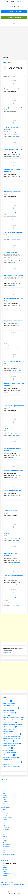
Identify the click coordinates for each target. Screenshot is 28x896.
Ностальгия (5, 811)
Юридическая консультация (11, 767)
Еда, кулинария (8, 710)
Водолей (5, 801)
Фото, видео (7, 760)
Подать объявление (14, 17)
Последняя (16, 612)
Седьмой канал (6, 844)
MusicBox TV (6, 827)
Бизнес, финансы (9, 703)
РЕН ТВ (4, 810)
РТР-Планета (6, 829)
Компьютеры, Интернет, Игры (12, 724)
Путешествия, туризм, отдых (11, 738)
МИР (4, 823)
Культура (5, 840)
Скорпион (5, 795)
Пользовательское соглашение (9, 886)
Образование (8, 731)
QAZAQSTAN (6, 846)
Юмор (6, 764)
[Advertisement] (14, 41)
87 (15, 610)
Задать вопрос (7, 652)
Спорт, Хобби (8, 748)
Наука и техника (8, 729)
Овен (4, 782)
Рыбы (4, 803)
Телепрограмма (5, 807)
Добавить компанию (14, 12)
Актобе (4, 865)
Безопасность (23, 886)
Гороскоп (4, 779)
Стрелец (5, 797)
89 (21, 610)
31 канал (5, 836)
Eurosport (5, 819)
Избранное (11, 882)
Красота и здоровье (16, 239)
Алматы (5, 867)
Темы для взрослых (16, 392)
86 (13, 610)
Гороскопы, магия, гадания (11, 708)
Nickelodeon (5, 815)
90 (24, 610)
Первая (7, 610)
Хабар (4, 834)
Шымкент (5, 875)
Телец (4, 783)
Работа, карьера (8, 741)
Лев (3, 789)
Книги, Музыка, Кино (16, 178)
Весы (4, 793)
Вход (16, 6)
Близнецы (5, 785)
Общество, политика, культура (12, 734)
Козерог (5, 799)
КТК (4, 838)
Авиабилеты (4, 860)
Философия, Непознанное (11, 757)
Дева (4, 791)
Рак (3, 787)
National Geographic (7, 817)
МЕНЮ (5, 58)
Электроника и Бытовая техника (12, 762)
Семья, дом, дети (9, 745)
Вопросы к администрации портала (13, 717)
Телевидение (8, 750)
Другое (13, 262)
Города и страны (8, 706)
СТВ (4, 852)
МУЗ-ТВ (4, 825)
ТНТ (4, 842)
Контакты (3, 882)
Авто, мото (14, 94)
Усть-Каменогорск (7, 873)
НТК (4, 848)
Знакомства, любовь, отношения (13, 720)
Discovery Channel (7, 813)
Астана (4, 850)
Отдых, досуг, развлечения (11, 736)
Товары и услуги (15, 136)
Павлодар (5, 869)
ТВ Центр (5, 821)
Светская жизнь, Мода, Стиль (12, 743)
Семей (4, 871)
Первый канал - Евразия (9, 854)
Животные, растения (9, 713)
